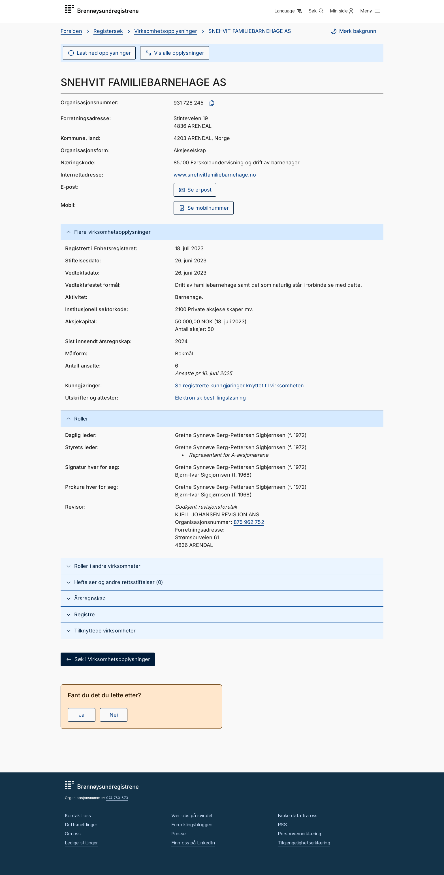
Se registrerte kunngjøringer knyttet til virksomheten (239, 385)
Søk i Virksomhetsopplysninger (107, 659)
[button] (289, 11)
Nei (114, 715)
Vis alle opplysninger (174, 53)
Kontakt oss (78, 815)
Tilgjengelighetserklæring (304, 843)
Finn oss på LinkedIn (193, 843)
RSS (282, 824)
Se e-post (195, 189)
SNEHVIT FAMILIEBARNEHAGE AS (249, 31)
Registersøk (108, 31)
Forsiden (71, 31)
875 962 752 (249, 522)
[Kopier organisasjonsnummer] (212, 103)
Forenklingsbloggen (191, 824)
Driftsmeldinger (81, 824)
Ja (81, 715)
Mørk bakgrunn (353, 31)
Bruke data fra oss (297, 815)
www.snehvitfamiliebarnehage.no (215, 175)
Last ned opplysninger (99, 53)
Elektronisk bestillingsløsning (210, 398)
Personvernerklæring (299, 833)
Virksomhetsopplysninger (165, 31)
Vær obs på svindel (191, 815)
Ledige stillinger (81, 843)
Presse (178, 833)
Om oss (73, 833)
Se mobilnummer (203, 208)
